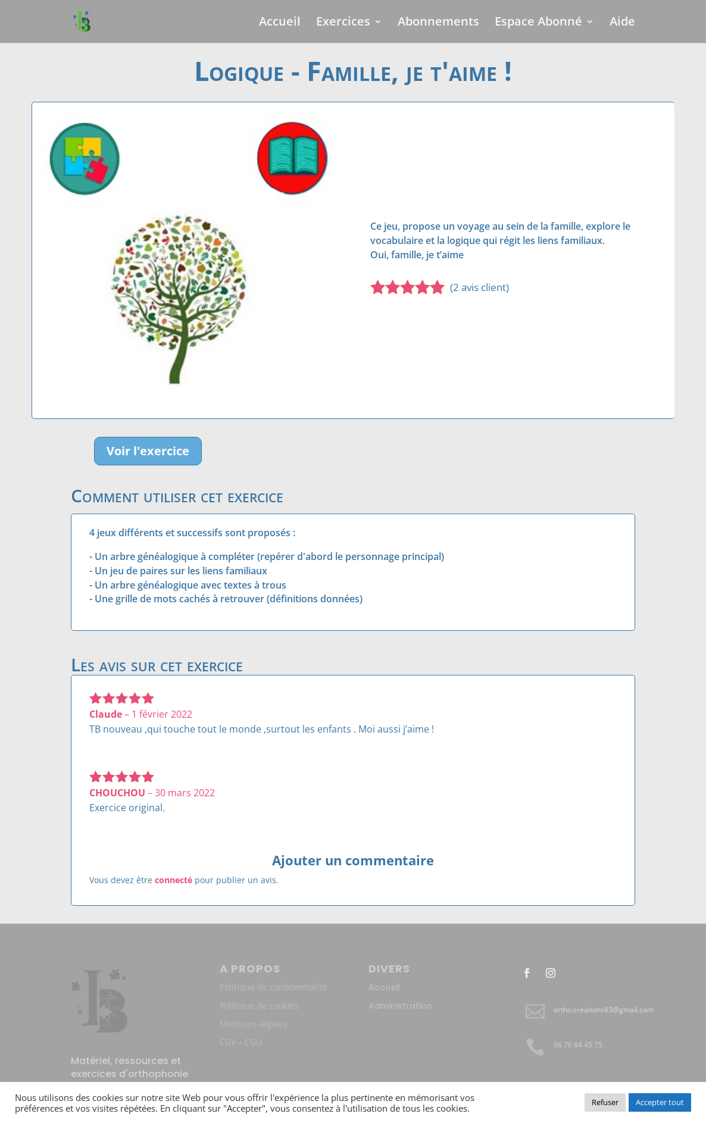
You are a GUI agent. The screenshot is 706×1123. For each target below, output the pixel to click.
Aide (622, 23)
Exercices (343, 23)
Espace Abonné (538, 23)
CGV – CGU (241, 1041)
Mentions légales (254, 1024)
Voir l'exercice (148, 451)
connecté (173, 880)
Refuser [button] (605, 1102)
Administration (400, 1006)
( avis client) (479, 287)
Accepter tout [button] (660, 1102)
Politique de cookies (259, 1005)
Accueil (280, 23)
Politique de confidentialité (273, 987)
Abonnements (438, 23)
